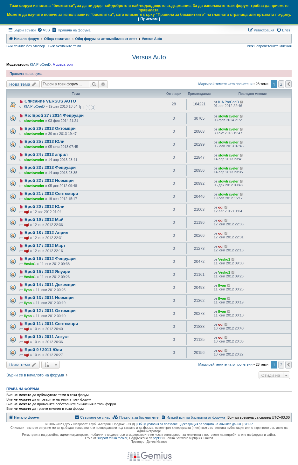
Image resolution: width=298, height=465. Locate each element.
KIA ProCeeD (40, 64)
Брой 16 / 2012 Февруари (50, 258)
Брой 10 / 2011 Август (46, 336)
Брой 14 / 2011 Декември (50, 284)
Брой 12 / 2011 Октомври (50, 310)
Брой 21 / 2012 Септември (51, 193)
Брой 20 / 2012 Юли (44, 206)
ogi (26, 212)
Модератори (62, 64)
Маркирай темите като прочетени (225, 84)
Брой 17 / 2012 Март (45, 245)
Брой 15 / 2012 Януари (47, 271)
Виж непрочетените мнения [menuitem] (269, 46)
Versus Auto (149, 57)
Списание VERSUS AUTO (50, 101)
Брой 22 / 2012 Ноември (49, 180)
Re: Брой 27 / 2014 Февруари (54, 115)
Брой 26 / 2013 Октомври (50, 128)
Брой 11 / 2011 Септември (51, 323)
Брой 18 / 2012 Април (46, 232)
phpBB (158, 438)
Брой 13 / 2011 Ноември (49, 297)
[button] (288, 84)
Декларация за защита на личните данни (210, 424)
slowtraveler (34, 121)
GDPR (248, 424)
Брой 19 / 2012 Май (44, 219)
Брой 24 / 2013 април (46, 154)
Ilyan (28, 290)
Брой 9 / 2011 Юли (43, 349)
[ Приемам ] (149, 19)
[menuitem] (43, 30)
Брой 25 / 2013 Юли (44, 141)
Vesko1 (30, 264)
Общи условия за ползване (157, 424)
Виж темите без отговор (25, 46)
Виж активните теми (64, 46)
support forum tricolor (112, 438)
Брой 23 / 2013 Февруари (50, 167)
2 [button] (281, 84)
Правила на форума (26, 74)
